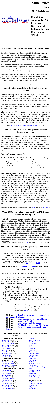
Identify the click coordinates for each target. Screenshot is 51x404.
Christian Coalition (27, 267)
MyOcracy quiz (33, 385)
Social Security (33, 372)
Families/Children (34, 353)
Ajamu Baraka (6, 352)
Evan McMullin (6, 355)
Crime (31, 345)
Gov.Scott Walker (7, 388)
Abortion (31, 338)
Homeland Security (35, 363)
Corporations (33, 343)
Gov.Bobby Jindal (7, 380)
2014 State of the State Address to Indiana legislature (24, 125)
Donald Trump (6, 340)
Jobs (30, 368)
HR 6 (27, 263)
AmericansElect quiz (35, 383)
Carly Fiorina (6, 377)
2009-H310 (45, 207)
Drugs (31, 347)
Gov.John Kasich (7, 382)
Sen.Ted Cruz (6, 375)
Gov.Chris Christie (7, 373)
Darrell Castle (6, 357)
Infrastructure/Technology (37, 367)
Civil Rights (32, 342)
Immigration (32, 365)
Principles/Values (34, 370)
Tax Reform (32, 373)
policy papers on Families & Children (33, 319)
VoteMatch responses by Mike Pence (33, 325)
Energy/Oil (32, 350)
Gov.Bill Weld (6, 348)
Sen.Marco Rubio (7, 385)
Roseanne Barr (6, 353)
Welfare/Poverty (34, 377)
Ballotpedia (32, 388)
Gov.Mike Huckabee (8, 378)
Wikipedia (32, 387)
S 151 (27, 242)
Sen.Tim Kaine (6, 345)
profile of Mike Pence (27, 321)
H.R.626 (33, 207)
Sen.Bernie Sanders (8, 365)
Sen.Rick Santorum (8, 387)
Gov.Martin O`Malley (8, 363)
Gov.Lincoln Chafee (8, 362)
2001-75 (38, 263)
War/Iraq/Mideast (34, 375)
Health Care (32, 362)
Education (32, 348)
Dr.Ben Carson (6, 372)
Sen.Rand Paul (6, 383)
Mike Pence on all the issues (29, 323)
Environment (33, 352)
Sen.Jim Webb (6, 367)
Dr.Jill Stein (5, 350)
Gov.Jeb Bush (6, 370)
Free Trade (32, 357)
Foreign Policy (33, 355)
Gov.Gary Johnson (8, 347)
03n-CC (26, 310)
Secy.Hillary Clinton (8, 343)
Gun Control (32, 360)
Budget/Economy (34, 340)
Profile (31, 382)
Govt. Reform (33, 358)
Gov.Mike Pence (7, 342)
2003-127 (38, 242)
